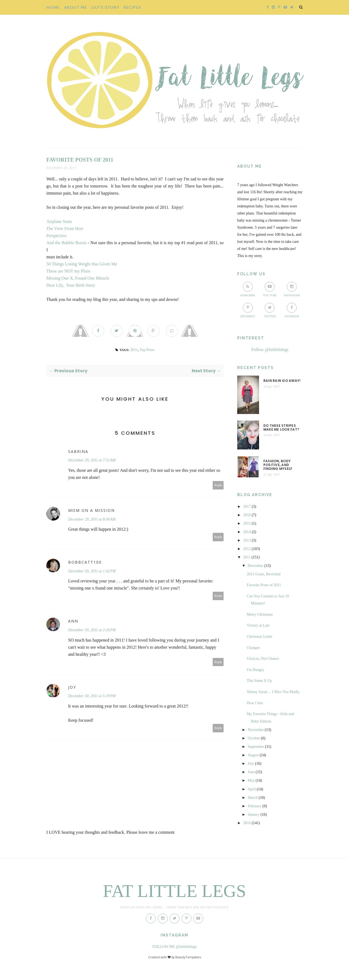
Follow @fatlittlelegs (269, 349)
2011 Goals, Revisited (264, 574)
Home (53, 7)
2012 (247, 549)
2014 (247, 532)
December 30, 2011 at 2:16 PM (92, 630)
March (253, 798)
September (256, 747)
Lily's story (105, 7)
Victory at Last (258, 625)
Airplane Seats (59, 221)
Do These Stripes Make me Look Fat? (281, 428)
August (253, 755)
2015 (247, 523)
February (254, 806)
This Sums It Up (259, 681)
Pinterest (247, 310)
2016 (247, 515)
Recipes (132, 7)
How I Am (255, 703)
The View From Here (64, 228)
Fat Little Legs (174, 891)
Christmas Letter (259, 636)
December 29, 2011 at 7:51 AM (92, 460)
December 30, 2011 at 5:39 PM (92, 696)
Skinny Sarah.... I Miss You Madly (273, 692)
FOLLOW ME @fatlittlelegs (174, 947)
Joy (72, 687)
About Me (75, 7)
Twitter (270, 310)
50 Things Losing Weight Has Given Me (81, 264)
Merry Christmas (260, 614)
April (252, 789)
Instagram (292, 289)
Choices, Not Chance (263, 659)
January (254, 814)
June (251, 772)
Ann (73, 621)
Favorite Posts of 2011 (264, 585)
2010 (247, 823)
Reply (218, 485)
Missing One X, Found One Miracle (77, 278)
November (256, 730)
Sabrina (78, 451)
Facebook (292, 310)
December (255, 566)
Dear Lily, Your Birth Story (70, 285)
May (251, 780)
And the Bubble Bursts (66, 242)
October (254, 738)
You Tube (269, 289)
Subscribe (247, 289)
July (251, 763)
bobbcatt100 (85, 562)
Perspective (56, 235)
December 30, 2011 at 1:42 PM (92, 571)
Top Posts (147, 350)
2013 (247, 540)
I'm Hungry (255, 670)
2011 (134, 350)
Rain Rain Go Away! (281, 381)
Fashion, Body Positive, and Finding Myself (277, 465)
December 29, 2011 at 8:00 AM (92, 519)
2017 (247, 506)
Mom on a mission (91, 510)
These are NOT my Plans (68, 271)
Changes (253, 648)
